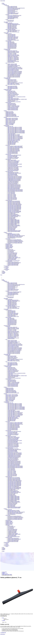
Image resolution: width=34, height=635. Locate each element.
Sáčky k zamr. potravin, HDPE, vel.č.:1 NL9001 (15, 127)
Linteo (7, 266)
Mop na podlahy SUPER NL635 (12, 50)
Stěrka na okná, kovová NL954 (12, 362)
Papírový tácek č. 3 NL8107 (12, 196)
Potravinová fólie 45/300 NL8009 (13, 165)
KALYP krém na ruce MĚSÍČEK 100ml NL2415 (15, 242)
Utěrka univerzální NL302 (11, 35)
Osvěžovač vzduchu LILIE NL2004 (13, 265)
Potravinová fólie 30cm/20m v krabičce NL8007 (15, 440)
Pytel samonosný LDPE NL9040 (12, 155)
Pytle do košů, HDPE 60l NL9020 (13, 151)
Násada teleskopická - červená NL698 (13, 61)
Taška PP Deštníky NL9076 (12, 228)
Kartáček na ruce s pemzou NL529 (13, 371)
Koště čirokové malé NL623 (12, 381)
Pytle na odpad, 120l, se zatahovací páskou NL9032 (15, 147)
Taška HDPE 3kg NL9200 (11, 143)
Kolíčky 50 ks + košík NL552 (12, 358)
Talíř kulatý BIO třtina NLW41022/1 (13, 172)
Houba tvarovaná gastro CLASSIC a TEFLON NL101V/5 (16, 284)
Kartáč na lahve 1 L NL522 (12, 91)
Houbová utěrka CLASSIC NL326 (13, 37)
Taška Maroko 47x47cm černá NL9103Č (14, 477)
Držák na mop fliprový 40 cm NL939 (13, 69)
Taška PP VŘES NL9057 (11, 218)
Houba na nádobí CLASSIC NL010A (13, 289)
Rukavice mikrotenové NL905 (10, 399)
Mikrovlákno (6, 298)
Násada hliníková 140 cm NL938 (12, 66)
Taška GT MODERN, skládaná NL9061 (13, 496)
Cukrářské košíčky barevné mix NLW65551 (14, 180)
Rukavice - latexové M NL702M (10, 120)
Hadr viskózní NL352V (11, 42)
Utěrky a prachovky (9, 33)
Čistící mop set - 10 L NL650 (12, 330)
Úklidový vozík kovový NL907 (12, 340)
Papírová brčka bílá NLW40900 (12, 174)
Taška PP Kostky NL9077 (11, 505)
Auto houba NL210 (10, 21)
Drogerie (5, 232)
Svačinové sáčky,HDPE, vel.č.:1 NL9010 (14, 134)
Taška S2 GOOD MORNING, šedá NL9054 (14, 215)
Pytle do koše (8, 145)
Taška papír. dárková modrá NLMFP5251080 (14, 482)
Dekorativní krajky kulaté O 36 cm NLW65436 (15, 454)
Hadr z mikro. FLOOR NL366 (12, 307)
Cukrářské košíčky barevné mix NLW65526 (14, 178)
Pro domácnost (8, 78)
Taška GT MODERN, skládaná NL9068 (13, 224)
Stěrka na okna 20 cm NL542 (12, 79)
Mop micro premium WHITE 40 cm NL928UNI (15, 71)
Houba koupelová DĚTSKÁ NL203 (13, 294)
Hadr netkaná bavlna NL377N (12, 46)
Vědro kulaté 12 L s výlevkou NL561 (13, 58)
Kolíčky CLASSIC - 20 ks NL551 (13, 81)
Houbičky (5, 4)
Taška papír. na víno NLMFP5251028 (13, 486)
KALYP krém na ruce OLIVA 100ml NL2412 (14, 239)
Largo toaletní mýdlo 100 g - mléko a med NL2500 (15, 236)
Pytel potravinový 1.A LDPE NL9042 (13, 157)
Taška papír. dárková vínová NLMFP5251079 (14, 205)
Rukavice (5, 117)
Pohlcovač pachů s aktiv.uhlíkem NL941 (14, 260)
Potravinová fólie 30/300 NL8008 (13, 441)
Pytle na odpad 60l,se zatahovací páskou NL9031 (15, 146)
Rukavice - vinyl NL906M (10, 123)
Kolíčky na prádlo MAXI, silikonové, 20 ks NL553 (15, 82)
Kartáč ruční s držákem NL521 (12, 92)
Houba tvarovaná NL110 (11, 12)
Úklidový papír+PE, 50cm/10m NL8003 (14, 160)
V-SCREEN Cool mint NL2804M (13, 533)
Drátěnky (5, 110)
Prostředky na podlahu (9, 244)
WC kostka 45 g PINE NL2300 (12, 253)
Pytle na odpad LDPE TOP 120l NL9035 (14, 150)
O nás (3, 270)
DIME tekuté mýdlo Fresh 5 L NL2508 (13, 510)
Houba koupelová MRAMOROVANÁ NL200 (14, 15)
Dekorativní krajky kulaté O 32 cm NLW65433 (15, 177)
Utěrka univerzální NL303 (11, 312)
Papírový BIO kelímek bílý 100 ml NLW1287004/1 (15, 189)
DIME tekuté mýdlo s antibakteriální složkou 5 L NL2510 (16, 235)
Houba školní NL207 (11, 20)
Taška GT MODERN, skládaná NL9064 (13, 222)
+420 (3, 632)
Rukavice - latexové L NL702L (10, 121)
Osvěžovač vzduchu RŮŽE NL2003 (13, 264)
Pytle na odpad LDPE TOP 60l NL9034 (13, 149)
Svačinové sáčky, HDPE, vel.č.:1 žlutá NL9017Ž (15, 413)
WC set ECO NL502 (11, 251)
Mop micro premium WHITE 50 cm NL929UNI (15, 72)
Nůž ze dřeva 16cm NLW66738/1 (13, 183)
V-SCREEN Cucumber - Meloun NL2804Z (14, 257)
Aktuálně (3, 271)
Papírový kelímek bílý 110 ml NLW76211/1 (14, 184)
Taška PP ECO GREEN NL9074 (12, 226)
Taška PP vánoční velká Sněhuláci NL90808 (14, 230)
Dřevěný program (8, 102)
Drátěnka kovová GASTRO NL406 (11, 114)
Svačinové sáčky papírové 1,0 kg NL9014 (14, 140)
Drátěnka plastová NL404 (9, 113)
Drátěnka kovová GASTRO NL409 (11, 115)
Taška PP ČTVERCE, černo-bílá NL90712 (14, 225)
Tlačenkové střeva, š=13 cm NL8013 (13, 168)
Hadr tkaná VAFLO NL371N (12, 48)
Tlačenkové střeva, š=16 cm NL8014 (13, 445)
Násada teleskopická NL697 (12, 60)
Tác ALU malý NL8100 (11, 468)
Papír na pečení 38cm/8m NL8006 (13, 163)
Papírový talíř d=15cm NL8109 (12, 197)
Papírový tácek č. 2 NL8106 (12, 195)
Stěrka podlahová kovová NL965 (12, 363)
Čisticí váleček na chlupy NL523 (12, 93)
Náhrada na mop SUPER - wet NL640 (13, 51)
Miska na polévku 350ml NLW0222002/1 (14, 464)
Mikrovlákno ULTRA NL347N (12, 303)
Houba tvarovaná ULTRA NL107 (12, 11)
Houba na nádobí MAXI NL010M (13, 13)
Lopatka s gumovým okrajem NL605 (13, 98)
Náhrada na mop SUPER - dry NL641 (13, 52)
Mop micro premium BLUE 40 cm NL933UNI (14, 349)
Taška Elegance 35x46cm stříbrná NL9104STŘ (15, 204)
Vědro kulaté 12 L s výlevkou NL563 (13, 59)
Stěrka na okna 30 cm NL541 (12, 80)
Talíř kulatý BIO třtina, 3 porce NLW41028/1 (14, 173)
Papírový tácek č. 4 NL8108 (12, 473)
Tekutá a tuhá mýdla (9, 509)
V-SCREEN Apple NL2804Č (12, 532)
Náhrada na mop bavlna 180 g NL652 (13, 54)
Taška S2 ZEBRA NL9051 (11, 213)
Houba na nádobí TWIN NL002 (12, 6)
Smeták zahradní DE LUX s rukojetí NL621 (14, 101)
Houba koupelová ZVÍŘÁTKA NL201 (13, 16)
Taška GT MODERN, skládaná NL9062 (13, 220)
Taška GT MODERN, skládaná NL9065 (13, 223)
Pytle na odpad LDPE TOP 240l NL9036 (14, 427)
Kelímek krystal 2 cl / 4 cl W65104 (13, 175)
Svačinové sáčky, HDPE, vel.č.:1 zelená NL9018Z (15, 138)
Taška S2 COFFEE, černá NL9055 (13, 216)
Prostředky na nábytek (9, 523)
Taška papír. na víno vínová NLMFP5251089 (14, 211)
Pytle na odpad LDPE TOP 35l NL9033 (13, 148)
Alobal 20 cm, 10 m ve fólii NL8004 (13, 161)
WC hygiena (8, 248)
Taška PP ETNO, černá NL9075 (12, 227)
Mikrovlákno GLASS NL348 (12, 27)
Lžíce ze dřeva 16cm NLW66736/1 (13, 182)
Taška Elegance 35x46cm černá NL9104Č (14, 202)
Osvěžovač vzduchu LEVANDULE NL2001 (14, 262)
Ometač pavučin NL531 (11, 372)
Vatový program (6, 267)
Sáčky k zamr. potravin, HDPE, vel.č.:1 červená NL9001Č (16, 131)
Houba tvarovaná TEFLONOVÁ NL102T (14, 8)
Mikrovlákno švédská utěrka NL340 (13, 23)
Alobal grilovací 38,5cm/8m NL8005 (13, 162)
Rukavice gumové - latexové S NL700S (12, 394)
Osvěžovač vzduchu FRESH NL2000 (13, 261)
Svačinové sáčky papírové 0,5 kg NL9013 (14, 139)
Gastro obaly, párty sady (9, 171)
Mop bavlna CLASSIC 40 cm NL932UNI (14, 76)
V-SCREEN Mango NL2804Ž (12, 258)
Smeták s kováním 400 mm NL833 (13, 108)
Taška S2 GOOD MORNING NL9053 (13, 491)
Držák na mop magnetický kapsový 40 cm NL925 (15, 344)
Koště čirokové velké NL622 (12, 104)
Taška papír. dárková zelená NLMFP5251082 (14, 206)
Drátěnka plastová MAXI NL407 (11, 390)
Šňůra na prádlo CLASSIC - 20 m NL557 (14, 84)
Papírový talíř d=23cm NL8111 (12, 199)
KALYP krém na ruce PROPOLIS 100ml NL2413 (15, 240)
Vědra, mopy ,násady (7, 49)
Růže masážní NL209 (11, 18)
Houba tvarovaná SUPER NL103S (13, 9)
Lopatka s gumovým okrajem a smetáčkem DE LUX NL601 (16, 96)
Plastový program (8, 90)
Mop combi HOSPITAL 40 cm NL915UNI (14, 74)
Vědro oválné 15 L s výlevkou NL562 (13, 335)
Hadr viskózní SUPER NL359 (12, 43)
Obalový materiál (6, 125)
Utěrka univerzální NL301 (11, 34)
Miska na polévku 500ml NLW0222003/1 (14, 188)
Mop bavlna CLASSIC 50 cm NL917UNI (14, 353)
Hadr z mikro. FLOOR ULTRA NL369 (13, 31)
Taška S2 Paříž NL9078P (11, 229)
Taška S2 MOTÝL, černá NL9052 (13, 214)
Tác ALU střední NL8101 (11, 192)
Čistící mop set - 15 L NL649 (12, 53)
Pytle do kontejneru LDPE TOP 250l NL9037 (14, 431)
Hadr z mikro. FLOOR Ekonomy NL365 (14, 30)
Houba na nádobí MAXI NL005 (12, 7)
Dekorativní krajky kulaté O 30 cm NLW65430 (15, 176)
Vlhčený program (6, 269)
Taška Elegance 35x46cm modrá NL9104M (14, 203)
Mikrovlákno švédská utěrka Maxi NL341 (14, 24)
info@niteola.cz (2, 634)
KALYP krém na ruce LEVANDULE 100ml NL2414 (15, 241)
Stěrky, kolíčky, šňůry (7, 77)
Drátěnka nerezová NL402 (10, 112)
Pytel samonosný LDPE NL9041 (12, 156)
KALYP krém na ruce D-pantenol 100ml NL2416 (15, 519)
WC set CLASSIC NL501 (11, 250)
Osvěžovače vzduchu (9, 537)
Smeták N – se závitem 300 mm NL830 (13, 105)
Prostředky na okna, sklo (9, 246)
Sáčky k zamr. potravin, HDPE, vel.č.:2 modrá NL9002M (16, 408)
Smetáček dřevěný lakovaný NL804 (13, 107)
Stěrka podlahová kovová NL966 (12, 87)
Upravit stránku (2, 0)
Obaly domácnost (8, 159)
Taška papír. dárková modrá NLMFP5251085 (14, 208)
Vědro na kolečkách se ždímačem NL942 (14, 65)
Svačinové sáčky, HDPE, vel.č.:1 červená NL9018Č (15, 137)
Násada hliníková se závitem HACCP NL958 (14, 67)
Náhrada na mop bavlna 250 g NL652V (13, 55)
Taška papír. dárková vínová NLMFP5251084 (14, 207)
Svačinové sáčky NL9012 (11, 133)
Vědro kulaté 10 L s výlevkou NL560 (13, 57)
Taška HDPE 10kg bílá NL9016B (13, 417)
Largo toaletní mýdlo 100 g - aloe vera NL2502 (15, 237)
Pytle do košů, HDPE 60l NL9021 (13, 152)
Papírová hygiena (6, 542)
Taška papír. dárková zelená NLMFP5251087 (14, 209)
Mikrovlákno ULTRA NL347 (12, 26)
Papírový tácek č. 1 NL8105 (12, 194)
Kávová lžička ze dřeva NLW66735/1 (13, 181)
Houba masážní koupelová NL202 (13, 293)
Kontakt (3, 273)
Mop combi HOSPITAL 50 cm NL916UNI (14, 75)
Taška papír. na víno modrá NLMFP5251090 (14, 487)
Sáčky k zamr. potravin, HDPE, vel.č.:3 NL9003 (15, 128)
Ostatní (7, 19)
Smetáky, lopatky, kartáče (8, 89)
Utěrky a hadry (6, 32)
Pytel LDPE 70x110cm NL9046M (13, 158)
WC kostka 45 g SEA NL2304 (12, 254)
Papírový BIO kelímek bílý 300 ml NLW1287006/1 (15, 191)
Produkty (3, 280)
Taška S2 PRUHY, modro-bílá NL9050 (13, 212)
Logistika (3, 620)
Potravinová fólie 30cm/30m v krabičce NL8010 (15, 166)
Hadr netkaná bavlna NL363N (12, 321)
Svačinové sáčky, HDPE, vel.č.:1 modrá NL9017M (15, 136)
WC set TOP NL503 (11, 528)
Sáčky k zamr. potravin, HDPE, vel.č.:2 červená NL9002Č (16, 409)
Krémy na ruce (8, 238)
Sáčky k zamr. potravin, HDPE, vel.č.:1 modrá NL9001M (16, 130)
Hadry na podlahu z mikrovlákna (10, 29)
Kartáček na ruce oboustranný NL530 (13, 94)
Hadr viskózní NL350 (11, 41)
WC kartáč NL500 (10, 249)
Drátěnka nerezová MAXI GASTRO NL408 (12, 116)
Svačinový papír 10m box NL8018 (13, 170)
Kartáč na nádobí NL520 (11, 367)
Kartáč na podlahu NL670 (11, 103)
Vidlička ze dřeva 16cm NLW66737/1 (13, 459)
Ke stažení (3, 272)
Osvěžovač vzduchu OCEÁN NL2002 (13, 263)
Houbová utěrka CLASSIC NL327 (13, 38)
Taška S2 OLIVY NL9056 (11, 217)
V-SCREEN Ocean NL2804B (12, 255)
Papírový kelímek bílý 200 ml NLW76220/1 (14, 185)
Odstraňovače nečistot (9, 247)
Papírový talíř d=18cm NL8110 (12, 198)
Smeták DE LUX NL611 (11, 100)
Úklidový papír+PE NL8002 (12, 436)
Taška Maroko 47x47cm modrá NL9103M (14, 201)
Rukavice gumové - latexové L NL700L (12, 119)
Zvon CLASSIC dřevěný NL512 (12, 252)
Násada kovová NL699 (11, 62)
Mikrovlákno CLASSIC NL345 (12, 25)
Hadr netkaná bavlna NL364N (12, 45)
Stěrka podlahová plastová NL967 (13, 88)
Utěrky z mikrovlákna (9, 22)
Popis (3, 617)
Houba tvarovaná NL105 (11, 10)
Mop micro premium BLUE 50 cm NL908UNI (14, 73)
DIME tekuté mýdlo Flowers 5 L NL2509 (14, 234)
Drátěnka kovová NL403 (9, 111)
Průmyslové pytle (8, 154)
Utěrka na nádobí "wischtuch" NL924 (13, 316)
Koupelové (7, 14)
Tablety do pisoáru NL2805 (12, 259)
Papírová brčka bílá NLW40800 (12, 450)
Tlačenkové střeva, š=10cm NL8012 (13, 167)
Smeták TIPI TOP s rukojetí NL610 (13, 376)
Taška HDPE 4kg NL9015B (12, 142)
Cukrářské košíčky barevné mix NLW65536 (14, 179)
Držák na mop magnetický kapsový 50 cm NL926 (15, 68)
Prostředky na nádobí (9, 245)
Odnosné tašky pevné (9, 200)
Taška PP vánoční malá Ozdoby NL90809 (14, 231)
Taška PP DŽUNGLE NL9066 (12, 500)
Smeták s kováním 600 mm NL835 (13, 385)
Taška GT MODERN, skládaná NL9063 (13, 221)
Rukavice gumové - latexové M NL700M (12, 395)
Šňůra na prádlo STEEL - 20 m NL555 (13, 83)
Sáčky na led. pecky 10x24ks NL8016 (13, 169)
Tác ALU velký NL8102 (11, 193)
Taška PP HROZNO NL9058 (12, 219)
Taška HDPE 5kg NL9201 (11, 144)
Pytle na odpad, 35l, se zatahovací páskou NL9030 (15, 422)
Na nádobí (7, 5)
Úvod (3, 3)
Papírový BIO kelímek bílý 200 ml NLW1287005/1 (15, 190)
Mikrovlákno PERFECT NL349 (12, 28)
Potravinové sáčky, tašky (9, 126)
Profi (6, 85)
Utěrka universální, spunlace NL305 (13, 36)
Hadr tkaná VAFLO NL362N (12, 47)
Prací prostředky (8, 243)
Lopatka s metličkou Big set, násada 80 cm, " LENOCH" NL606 (17, 99)
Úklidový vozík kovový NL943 (12, 64)
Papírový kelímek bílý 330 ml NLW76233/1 (14, 186)
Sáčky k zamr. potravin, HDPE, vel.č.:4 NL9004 (15, 129)
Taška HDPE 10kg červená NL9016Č (13, 418)
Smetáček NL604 (10, 97)
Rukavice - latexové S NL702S (10, 122)
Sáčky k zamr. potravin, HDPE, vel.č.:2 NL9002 (15, 404)
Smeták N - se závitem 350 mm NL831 (13, 106)
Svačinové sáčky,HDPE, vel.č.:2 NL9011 (14, 135)
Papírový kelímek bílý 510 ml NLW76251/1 (14, 463)
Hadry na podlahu (8, 317)
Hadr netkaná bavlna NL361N (12, 44)
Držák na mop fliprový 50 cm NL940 (13, 70)
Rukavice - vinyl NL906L (9, 124)
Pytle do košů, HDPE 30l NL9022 (13, 153)
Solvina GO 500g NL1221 (11, 514)
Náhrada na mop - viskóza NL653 (13, 56)
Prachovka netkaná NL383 (11, 39)
